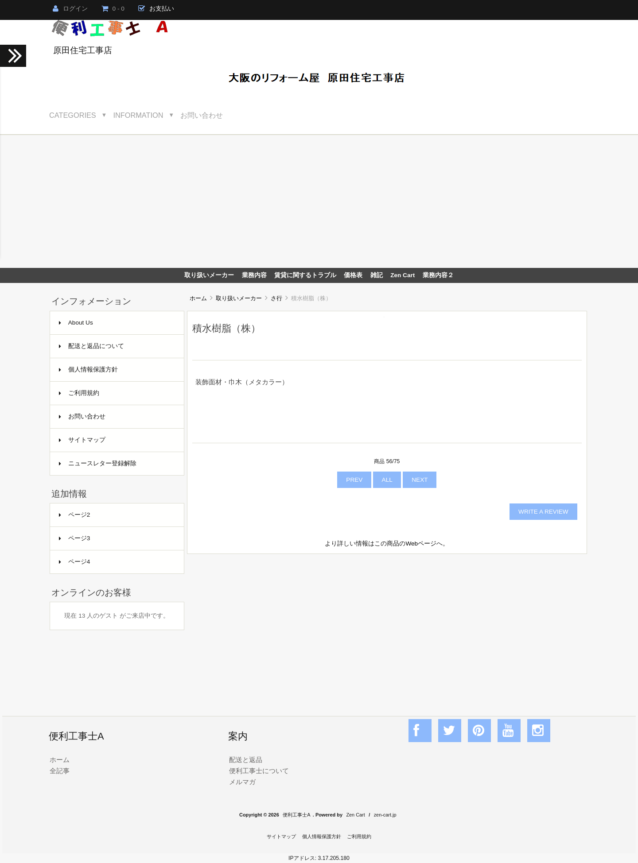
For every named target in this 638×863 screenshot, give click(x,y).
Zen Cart (402, 275)
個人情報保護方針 (88, 369)
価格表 (353, 275)
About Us (76, 322)
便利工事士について (259, 770)
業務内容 (254, 275)
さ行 (276, 298)
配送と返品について (91, 346)
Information (138, 115)
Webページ (420, 543)
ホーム (198, 298)
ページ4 (74, 561)
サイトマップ (82, 440)
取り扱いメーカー (239, 298)
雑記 (376, 275)
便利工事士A (296, 814)
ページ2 (74, 514)
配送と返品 (245, 759)
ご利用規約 (79, 393)
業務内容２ (438, 275)
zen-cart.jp (385, 814)
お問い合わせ (201, 115)
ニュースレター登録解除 (97, 463)
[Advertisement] (319, 201)
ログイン (70, 8)
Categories (72, 115)
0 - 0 (112, 8)
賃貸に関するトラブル (305, 275)
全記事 (60, 770)
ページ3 (74, 538)
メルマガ (242, 782)
